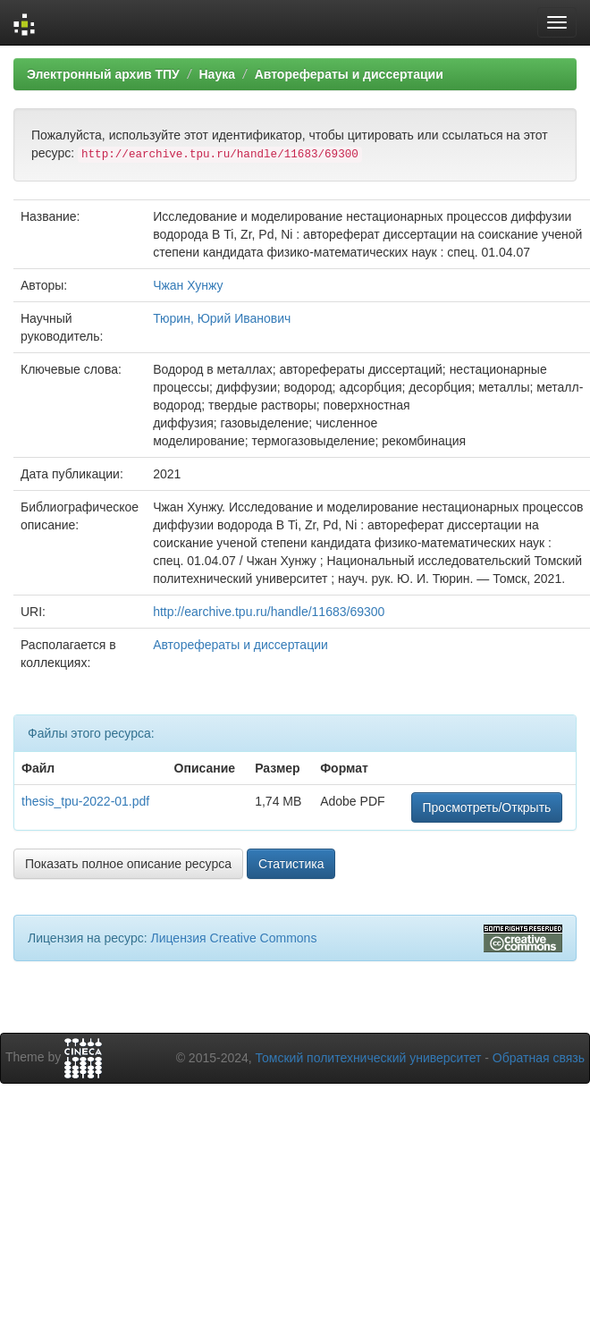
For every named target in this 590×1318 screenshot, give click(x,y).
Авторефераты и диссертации (349, 74)
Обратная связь (539, 1058)
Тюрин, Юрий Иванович (222, 318)
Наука (216, 74)
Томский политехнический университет (369, 1058)
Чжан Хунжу (188, 285)
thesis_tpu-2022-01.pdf (85, 801)
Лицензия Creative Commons (233, 938)
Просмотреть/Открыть (487, 807)
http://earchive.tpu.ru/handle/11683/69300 (268, 611)
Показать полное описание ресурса (128, 864)
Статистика (291, 864)
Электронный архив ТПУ (103, 74)
